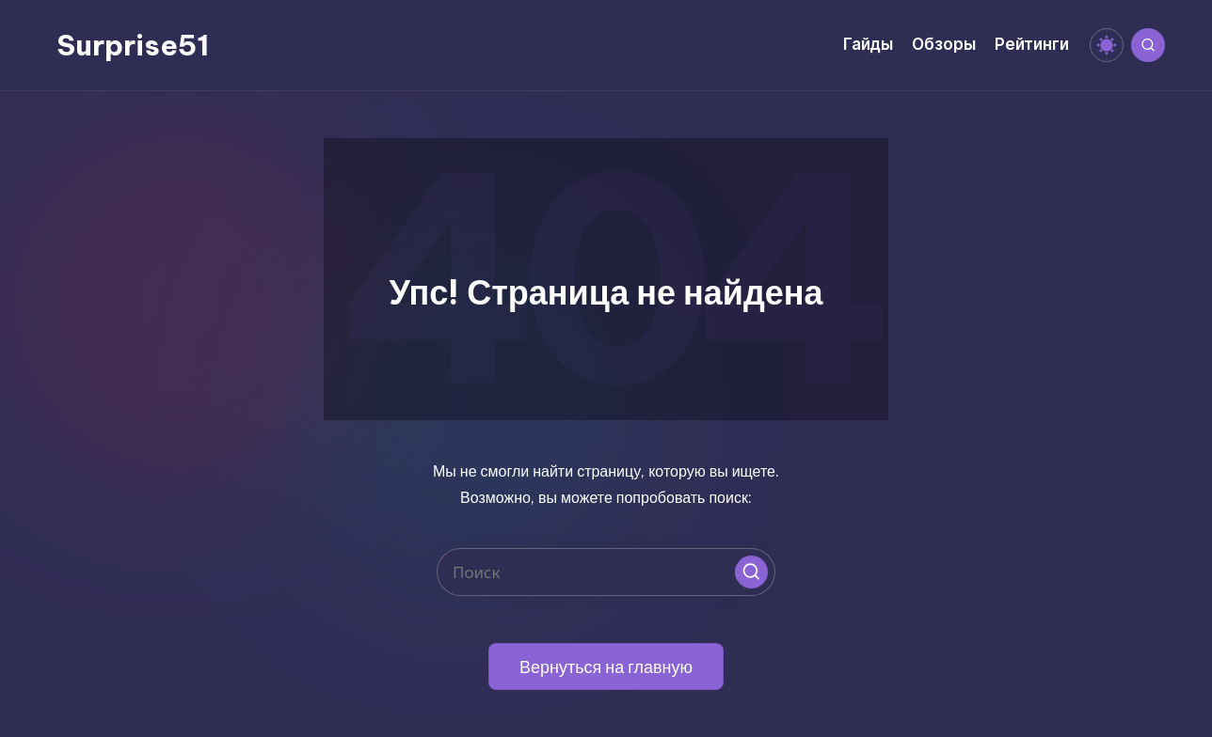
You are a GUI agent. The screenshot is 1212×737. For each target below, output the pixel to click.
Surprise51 (132, 45)
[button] (751, 572)
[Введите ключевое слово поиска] (606, 572)
